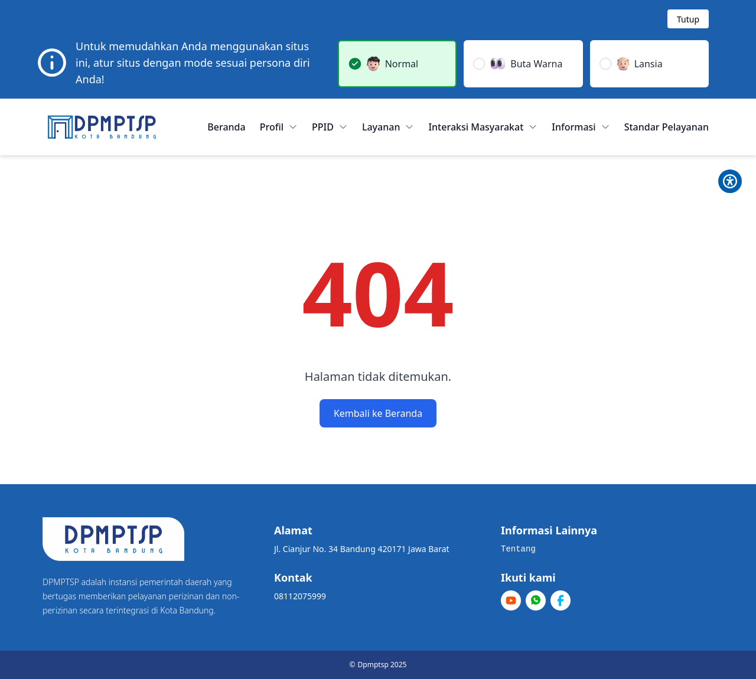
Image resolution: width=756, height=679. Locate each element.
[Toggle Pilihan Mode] (730, 181)
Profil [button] (279, 126)
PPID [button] (330, 126)
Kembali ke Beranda (378, 413)
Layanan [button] (388, 126)
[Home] (102, 127)
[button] (397, 63)
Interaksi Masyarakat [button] (482, 126)
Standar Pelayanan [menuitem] (666, 126)
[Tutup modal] (688, 18)
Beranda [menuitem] (226, 126)
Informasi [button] (581, 126)
